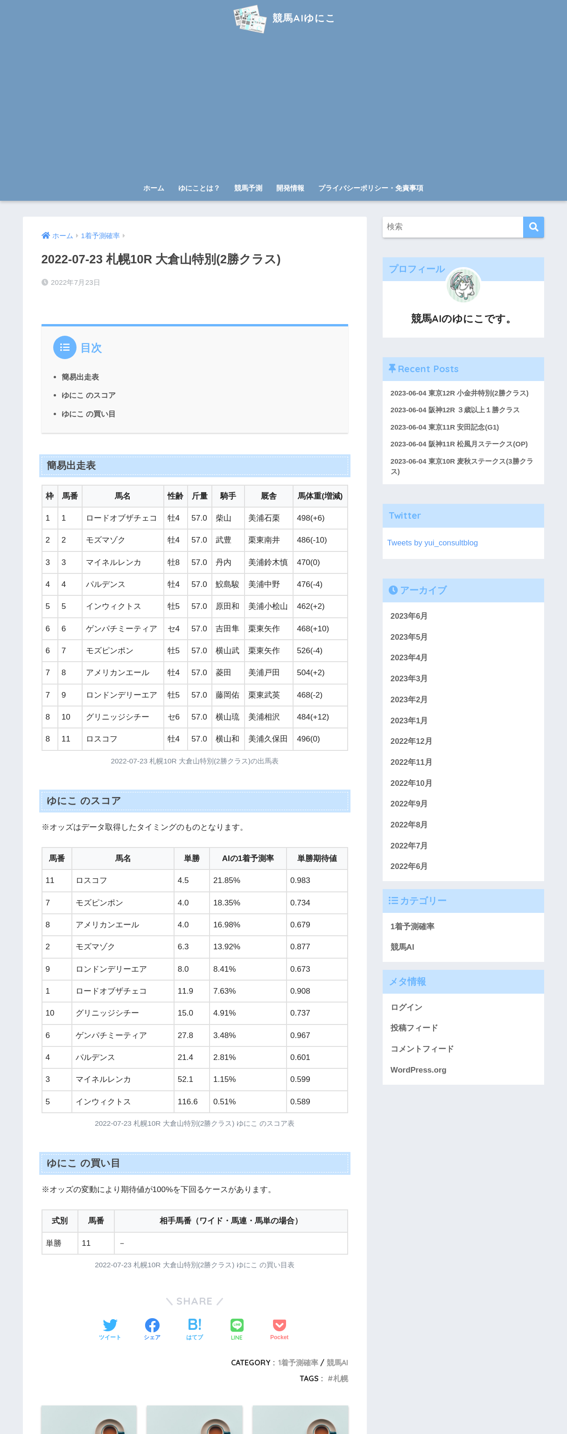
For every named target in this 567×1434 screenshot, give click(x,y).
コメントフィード (422, 1049)
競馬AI (402, 947)
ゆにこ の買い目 (89, 414)
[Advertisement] (284, 108)
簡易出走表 (80, 377)
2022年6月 (409, 866)
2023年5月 (409, 637)
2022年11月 (412, 762)
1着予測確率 (412, 927)
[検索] (533, 227)
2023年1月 (409, 720)
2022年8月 (409, 825)
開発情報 (290, 188)
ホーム (153, 188)
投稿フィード (414, 1028)
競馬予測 (248, 188)
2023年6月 (409, 616)
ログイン (406, 1007)
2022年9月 (409, 804)
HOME (283, 1397)
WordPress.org (419, 1070)
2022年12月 (412, 741)
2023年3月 (409, 679)
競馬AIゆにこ (283, 18)
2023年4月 (409, 658)
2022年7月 (409, 846)
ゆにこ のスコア (89, 395)
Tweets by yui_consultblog (433, 543)
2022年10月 (412, 783)
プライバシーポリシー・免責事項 (370, 188)
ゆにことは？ (199, 188)
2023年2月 (409, 700)
